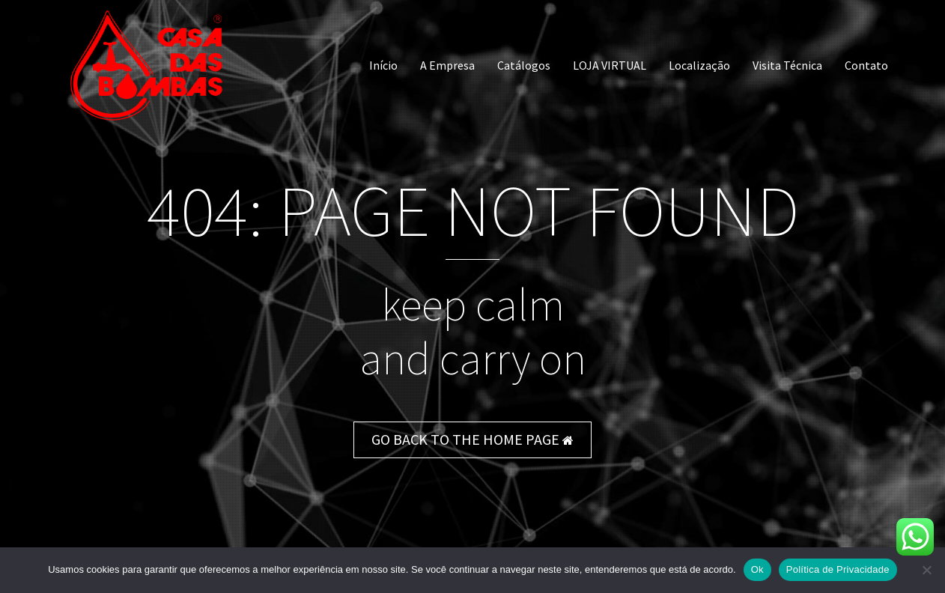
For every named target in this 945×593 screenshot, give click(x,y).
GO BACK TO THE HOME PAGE (472, 439)
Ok (757, 569)
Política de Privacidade (838, 569)
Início (383, 65)
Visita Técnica (787, 65)
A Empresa (447, 65)
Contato (866, 65)
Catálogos (523, 65)
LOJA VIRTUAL (609, 65)
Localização (699, 65)
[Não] (926, 569)
